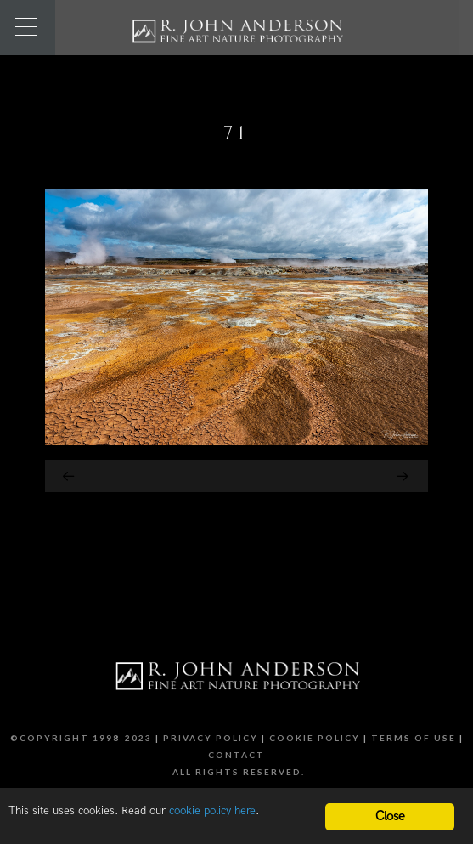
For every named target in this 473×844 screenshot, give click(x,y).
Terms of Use (413, 738)
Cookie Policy (314, 738)
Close (390, 816)
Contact (236, 755)
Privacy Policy (210, 738)
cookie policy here (212, 811)
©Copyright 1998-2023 (81, 738)
